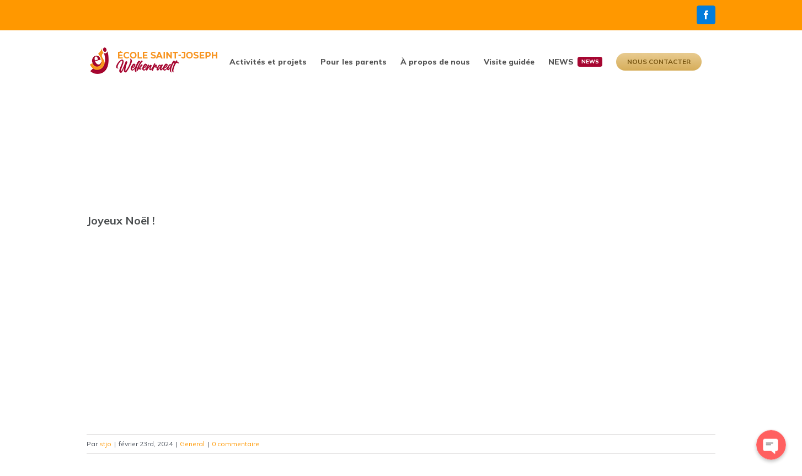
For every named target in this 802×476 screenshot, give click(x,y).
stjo (105, 444)
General (192, 444)
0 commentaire (235, 444)
